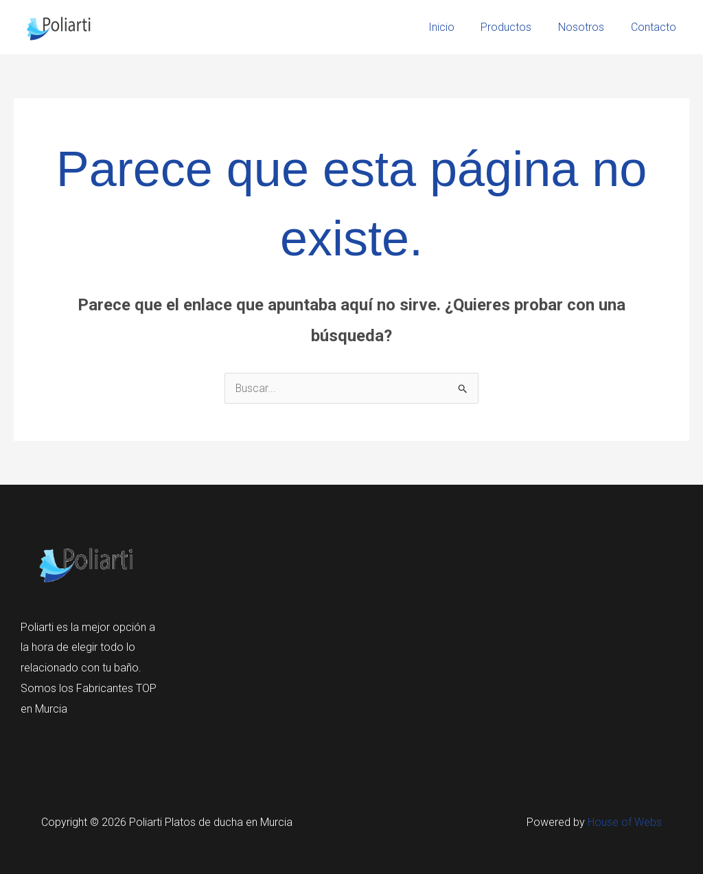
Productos (517, 27)
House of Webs (625, 822)
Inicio (457, 27)
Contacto (655, 27)
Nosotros (588, 27)
